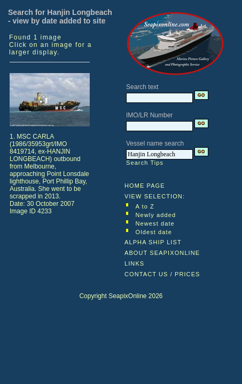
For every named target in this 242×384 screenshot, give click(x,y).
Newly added (156, 215)
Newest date (155, 223)
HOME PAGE (144, 185)
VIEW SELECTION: (154, 196)
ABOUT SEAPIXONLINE (162, 253)
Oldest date (154, 232)
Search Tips (144, 162)
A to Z (145, 206)
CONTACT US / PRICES (162, 274)
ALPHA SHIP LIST (153, 242)
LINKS (134, 263)
